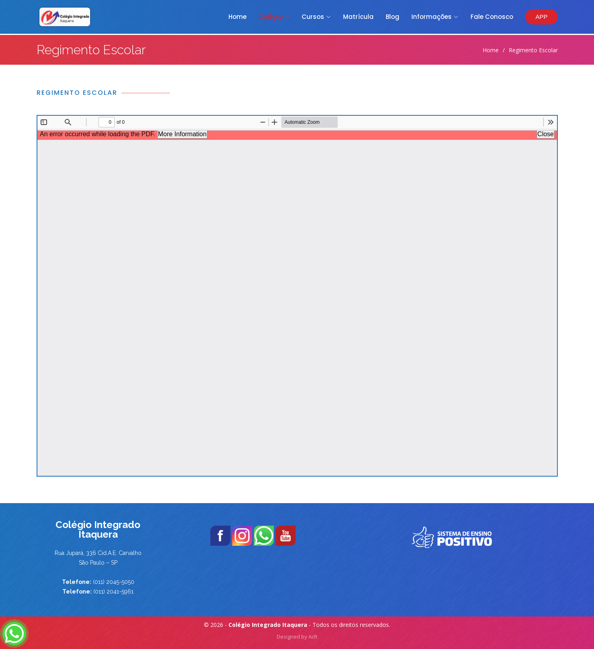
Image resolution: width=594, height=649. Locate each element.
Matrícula (358, 16)
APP (541, 16)
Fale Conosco (492, 16)
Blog (392, 16)
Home (237, 16)
